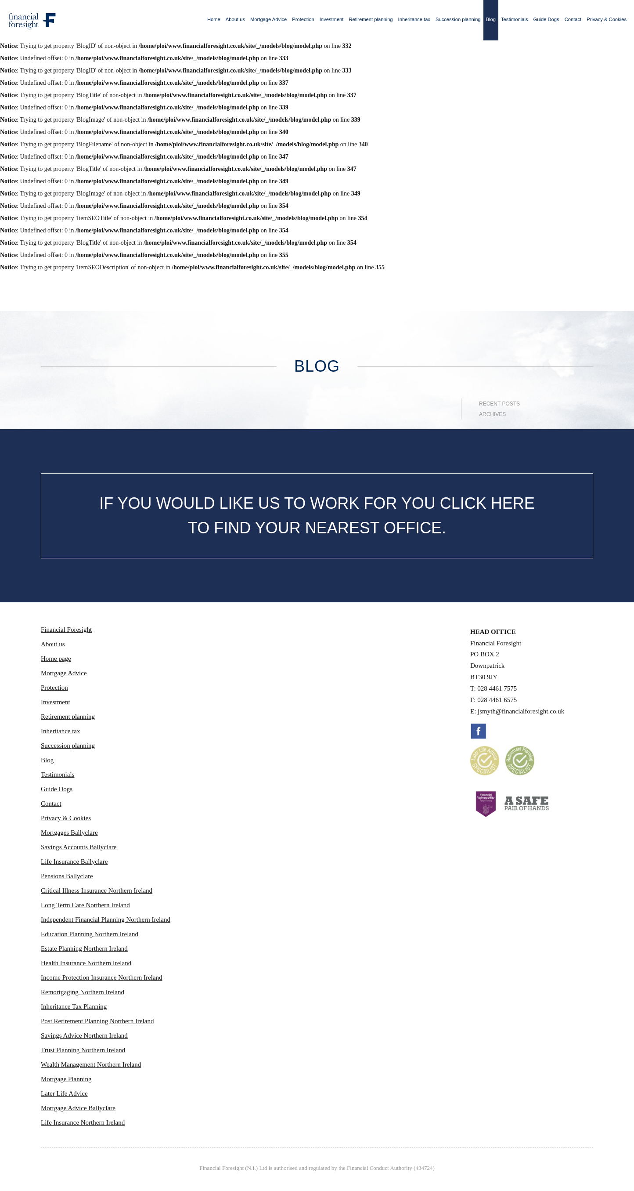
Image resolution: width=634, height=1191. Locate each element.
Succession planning (458, 19)
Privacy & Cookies (607, 19)
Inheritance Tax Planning (74, 1006)
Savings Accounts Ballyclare (78, 847)
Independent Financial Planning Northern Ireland (105, 919)
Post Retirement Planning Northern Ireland (97, 1020)
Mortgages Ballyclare (69, 832)
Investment (332, 19)
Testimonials (514, 19)
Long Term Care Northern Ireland (85, 905)
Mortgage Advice (268, 19)
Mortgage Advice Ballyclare (78, 1107)
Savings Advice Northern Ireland (84, 1035)
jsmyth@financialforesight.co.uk (521, 711)
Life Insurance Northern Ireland (83, 1122)
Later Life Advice (64, 1093)
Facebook (478, 731)
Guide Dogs (546, 19)
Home (213, 19)
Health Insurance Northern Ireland (86, 963)
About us (235, 19)
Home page (56, 658)
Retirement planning (371, 19)
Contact (573, 19)
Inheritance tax (414, 19)
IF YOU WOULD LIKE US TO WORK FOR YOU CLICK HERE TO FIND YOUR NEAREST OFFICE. (317, 515)
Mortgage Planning (66, 1078)
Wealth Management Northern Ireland (91, 1064)
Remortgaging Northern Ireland (82, 992)
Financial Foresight (66, 629)
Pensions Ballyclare (67, 876)
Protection (303, 19)
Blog (491, 19)
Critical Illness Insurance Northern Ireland (96, 890)
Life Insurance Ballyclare (74, 861)
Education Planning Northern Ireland (89, 934)
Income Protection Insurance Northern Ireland (101, 977)
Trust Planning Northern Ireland (83, 1049)
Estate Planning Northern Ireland (84, 948)
